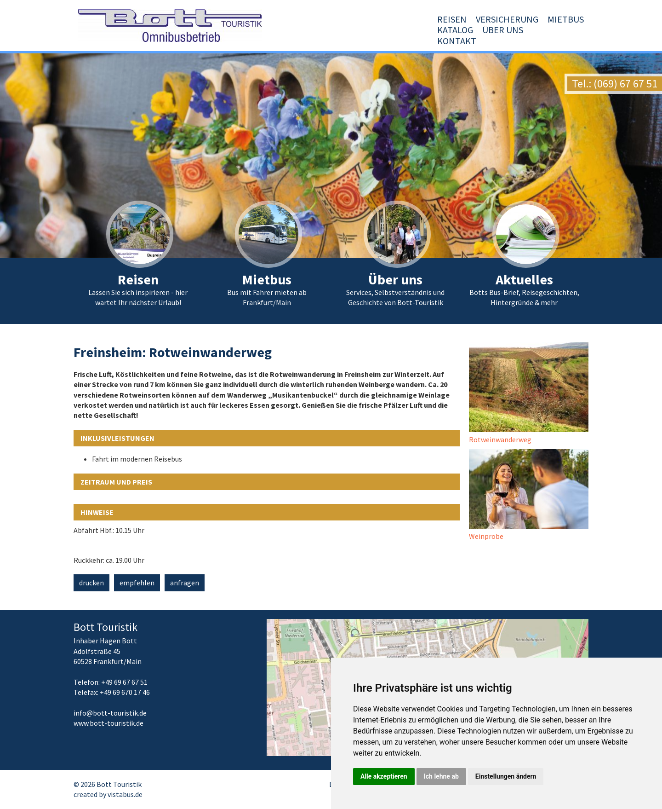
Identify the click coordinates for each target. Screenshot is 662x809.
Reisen (308, 40)
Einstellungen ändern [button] (505, 776)
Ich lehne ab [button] (441, 776)
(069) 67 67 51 (625, 83)
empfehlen (137, 582)
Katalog (467, 40)
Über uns (515, 40)
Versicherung (363, 40)
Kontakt (564, 40)
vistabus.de (125, 794)
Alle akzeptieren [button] (383, 776)
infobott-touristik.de (110, 712)
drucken (91, 582)
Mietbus (422, 40)
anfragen (184, 582)
